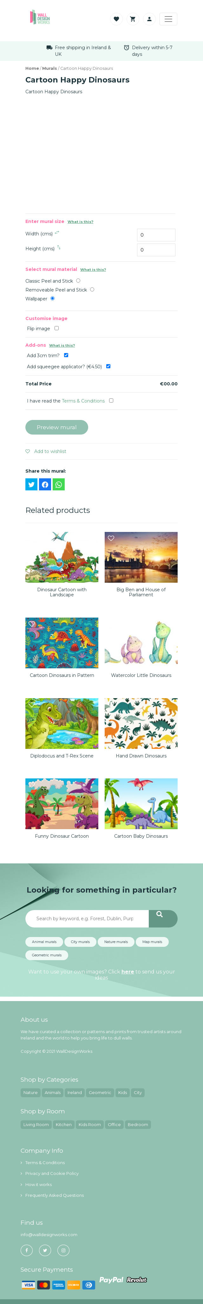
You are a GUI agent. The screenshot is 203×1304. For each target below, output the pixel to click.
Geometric (100, 1092)
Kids (122, 1092)
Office (114, 1124)
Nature (30, 1092)
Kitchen (64, 1124)
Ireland (75, 1092)
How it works (36, 1184)
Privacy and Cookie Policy (50, 1173)
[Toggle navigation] (168, 19)
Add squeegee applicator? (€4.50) (68, 367)
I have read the (70, 401)
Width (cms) (39, 234)
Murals (49, 68)
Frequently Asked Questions (52, 1195)
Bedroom (138, 1124)
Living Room (36, 1124)
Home (32, 68)
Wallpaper (36, 299)
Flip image (43, 328)
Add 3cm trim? (47, 355)
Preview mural (57, 427)
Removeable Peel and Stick (56, 290)
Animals (53, 1092)
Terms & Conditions (83, 401)
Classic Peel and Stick (49, 281)
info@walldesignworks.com (49, 1234)
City (138, 1092)
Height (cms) (40, 249)
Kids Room (90, 1124)
